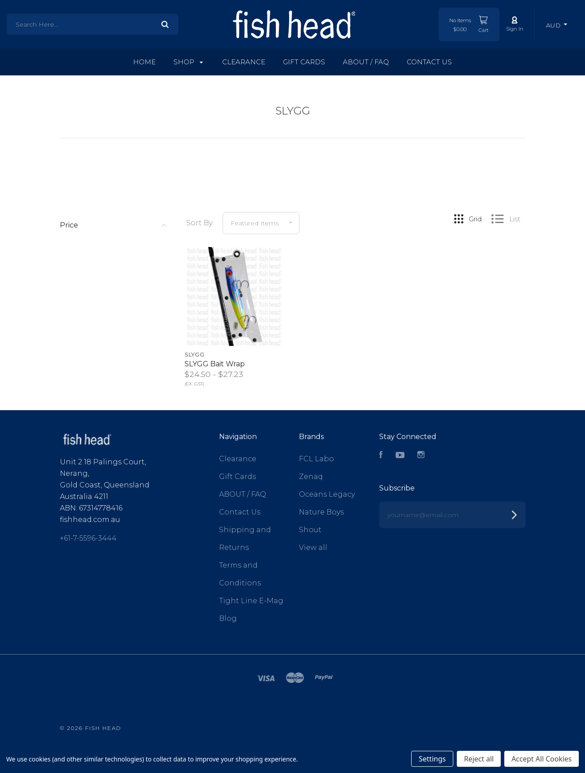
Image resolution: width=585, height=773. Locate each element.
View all (313, 547)
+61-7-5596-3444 (88, 534)
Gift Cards (304, 62)
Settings (432, 759)
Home (144, 62)
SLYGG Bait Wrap (215, 364)
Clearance (243, 62)
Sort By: (200, 223)
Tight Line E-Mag (251, 600)
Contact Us (429, 62)
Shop (188, 62)
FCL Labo (316, 459)
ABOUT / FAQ (366, 62)
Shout (310, 530)
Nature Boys (321, 512)
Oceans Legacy (327, 494)
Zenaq (311, 476)
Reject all (479, 759)
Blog (228, 618)
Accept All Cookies (541, 759)
